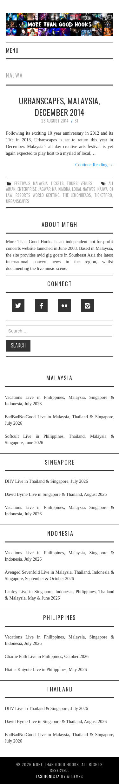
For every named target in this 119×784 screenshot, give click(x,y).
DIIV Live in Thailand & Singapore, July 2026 (46, 481)
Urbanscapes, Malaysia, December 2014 (59, 106)
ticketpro (103, 195)
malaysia (40, 183)
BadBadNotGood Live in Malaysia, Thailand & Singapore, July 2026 (59, 420)
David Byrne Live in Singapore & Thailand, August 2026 (56, 494)
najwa (102, 189)
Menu (12, 50)
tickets (57, 183)
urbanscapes (17, 201)
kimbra (64, 189)
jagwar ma (47, 189)
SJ (76, 121)
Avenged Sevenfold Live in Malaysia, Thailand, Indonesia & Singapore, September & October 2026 (59, 575)
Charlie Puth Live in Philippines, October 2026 (47, 656)
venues (86, 183)
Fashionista (48, 776)
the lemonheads (77, 195)
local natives (83, 189)
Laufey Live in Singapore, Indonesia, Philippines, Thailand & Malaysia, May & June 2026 (59, 595)
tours (72, 183)
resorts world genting (38, 195)
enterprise (26, 189)
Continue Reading (94, 164)
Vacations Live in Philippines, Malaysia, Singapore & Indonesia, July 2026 (59, 400)
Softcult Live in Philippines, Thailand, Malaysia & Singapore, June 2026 (59, 439)
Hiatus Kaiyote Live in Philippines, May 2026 (46, 669)
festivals (22, 183)
